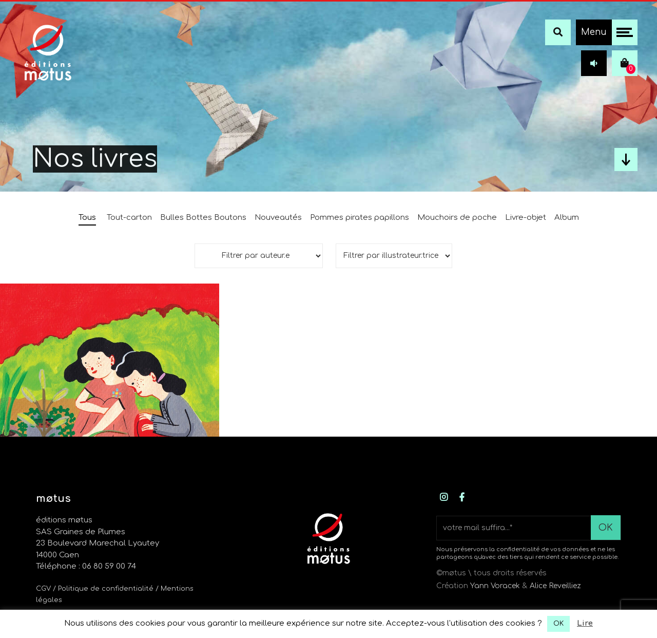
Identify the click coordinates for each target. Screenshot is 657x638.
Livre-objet (525, 217)
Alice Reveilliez (555, 586)
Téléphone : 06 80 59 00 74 (86, 566)
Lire (585, 623)
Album (566, 217)
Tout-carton (129, 217)
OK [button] (558, 623)
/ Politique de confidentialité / (107, 588)
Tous (87, 217)
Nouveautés (278, 217)
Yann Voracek (495, 586)
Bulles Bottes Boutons (203, 217)
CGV (43, 588)
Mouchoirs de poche (457, 217)
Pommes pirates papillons (359, 217)
